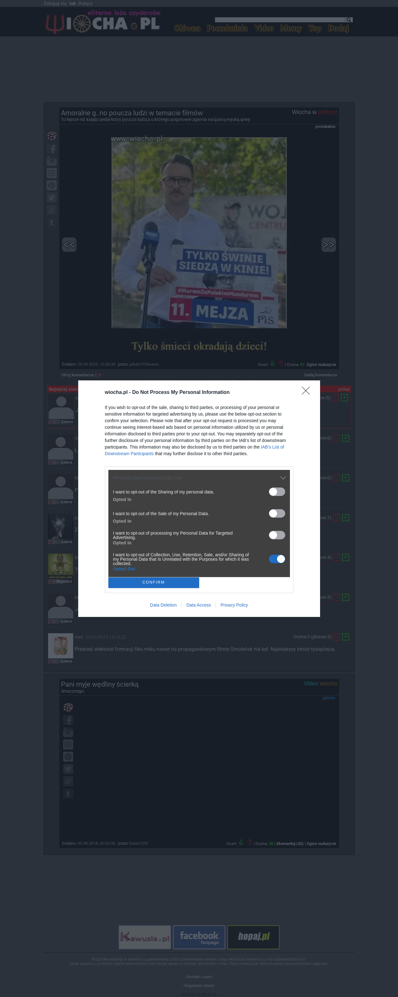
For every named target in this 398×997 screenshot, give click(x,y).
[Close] (308, 393)
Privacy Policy (234, 604)
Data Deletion (163, 604)
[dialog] (199, 498)
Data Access (198, 604)
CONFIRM (154, 582)
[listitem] (199, 478)
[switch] (277, 492)
